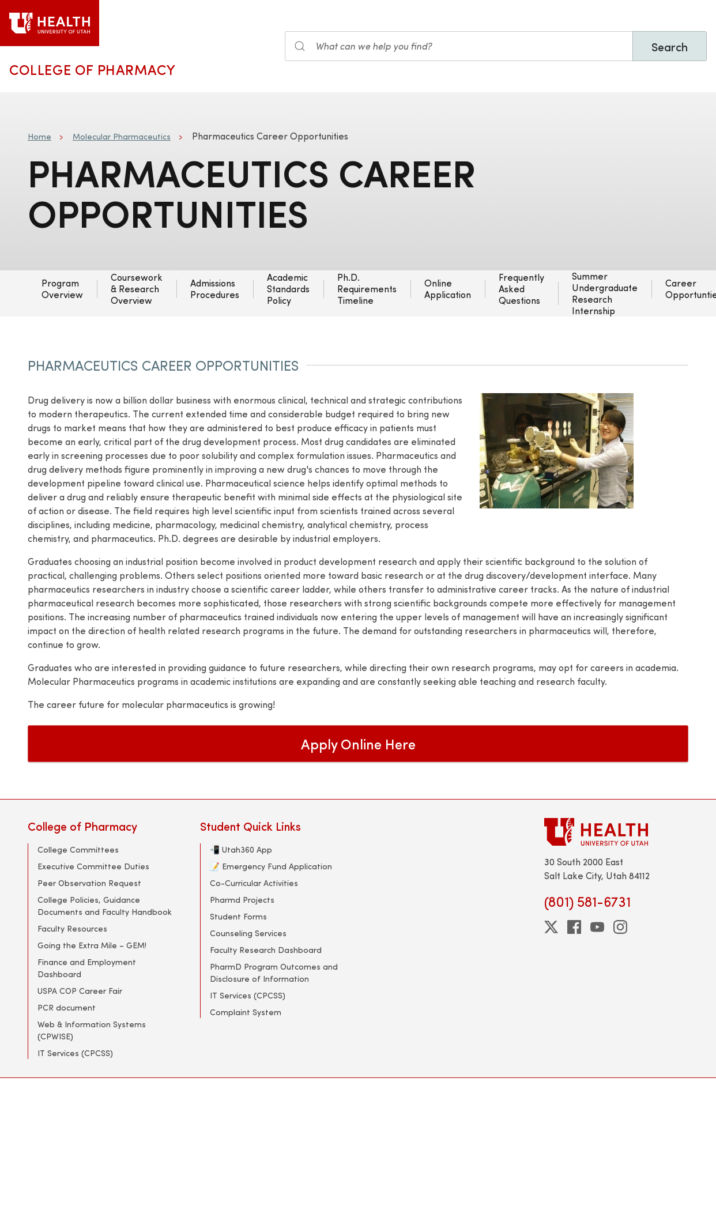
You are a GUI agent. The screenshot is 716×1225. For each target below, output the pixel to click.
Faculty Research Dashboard (266, 949)
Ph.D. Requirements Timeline (367, 288)
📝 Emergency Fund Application (271, 866)
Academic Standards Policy (288, 288)
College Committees (78, 849)
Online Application (447, 288)
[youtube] (597, 927)
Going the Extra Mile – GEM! (91, 945)
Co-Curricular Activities (254, 882)
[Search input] (459, 46)
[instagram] (620, 927)
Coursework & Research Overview (137, 288)
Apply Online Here (358, 743)
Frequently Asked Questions (521, 288)
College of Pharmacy (92, 69)
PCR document (66, 1007)
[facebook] (574, 927)
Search (669, 46)
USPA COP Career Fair (79, 990)
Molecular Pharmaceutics (122, 136)
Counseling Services (248, 933)
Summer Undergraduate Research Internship (605, 293)
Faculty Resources (72, 928)
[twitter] (551, 927)
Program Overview (62, 288)
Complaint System (245, 1012)
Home (39, 136)
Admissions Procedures (214, 288)
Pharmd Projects (242, 899)
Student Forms (238, 916)
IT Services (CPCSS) (75, 1052)
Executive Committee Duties (93, 866)
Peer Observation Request (89, 882)
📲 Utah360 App (241, 849)
